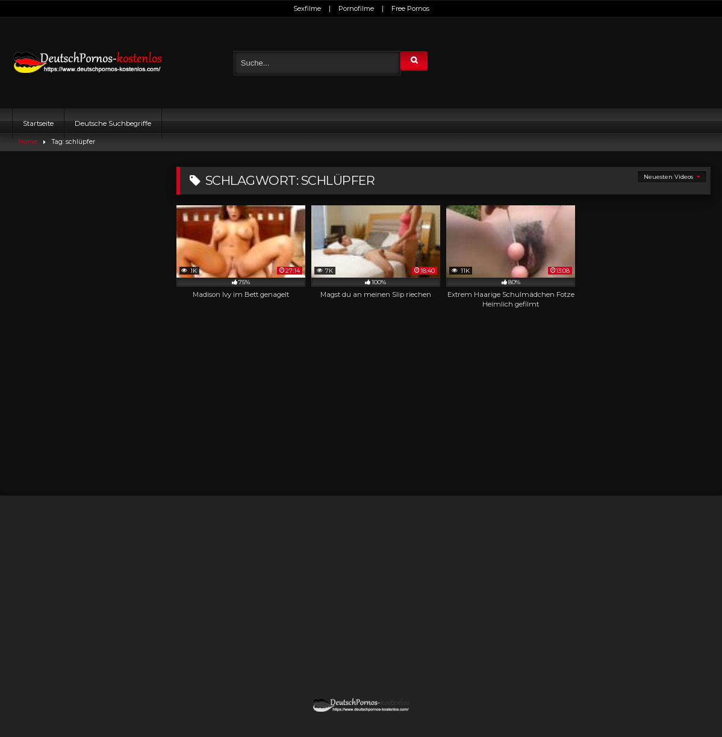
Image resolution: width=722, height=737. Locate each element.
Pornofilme (356, 8)
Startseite (38, 123)
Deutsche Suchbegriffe (113, 123)
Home (28, 142)
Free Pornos (410, 8)
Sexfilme (307, 8)
